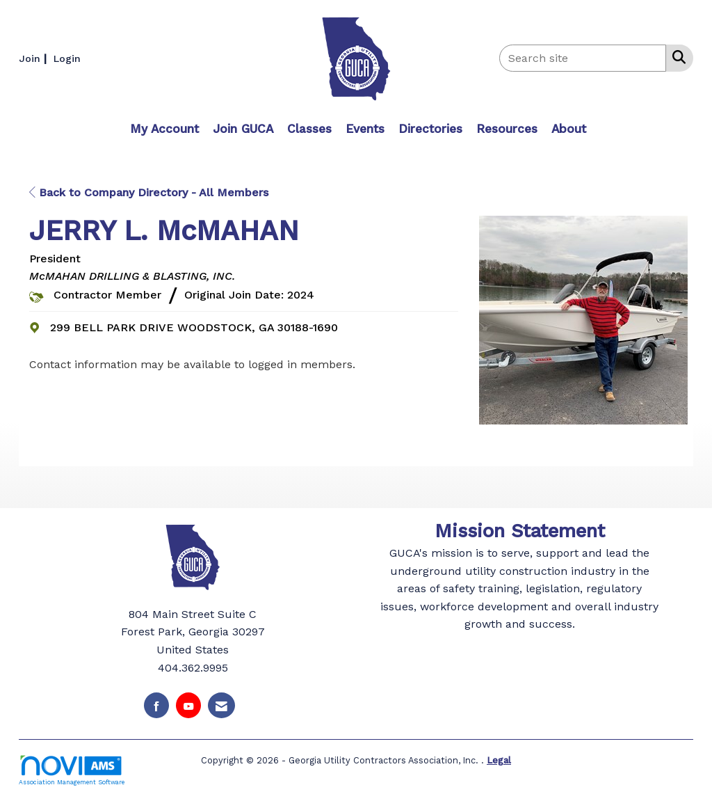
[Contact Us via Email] (221, 705)
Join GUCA (243, 129)
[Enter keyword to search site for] (582, 58)
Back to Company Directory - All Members (148, 192)
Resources (506, 129)
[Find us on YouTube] (188, 705)
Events (365, 129)
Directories (430, 129)
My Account (164, 129)
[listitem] (34, 58)
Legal (499, 760)
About (568, 129)
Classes (309, 129)
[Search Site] (676, 57)
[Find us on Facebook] (156, 705)
